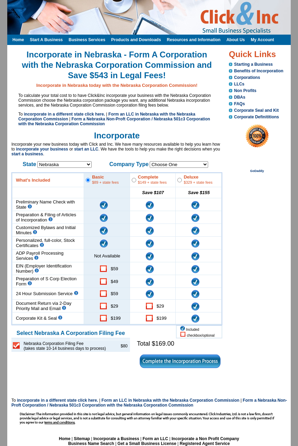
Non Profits (245, 90)
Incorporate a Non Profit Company (205, 438)
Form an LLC (155, 438)
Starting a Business (253, 64)
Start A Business (46, 39)
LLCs (239, 84)
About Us (235, 39)
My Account (262, 39)
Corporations (247, 77)
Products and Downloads (136, 39)
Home (64, 438)
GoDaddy (257, 171)
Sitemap (82, 438)
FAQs (239, 103)
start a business (27, 154)
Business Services (86, 39)
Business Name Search (91, 443)
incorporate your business (42, 149)
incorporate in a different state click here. (64, 114)
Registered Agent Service (205, 443)
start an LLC (86, 149)
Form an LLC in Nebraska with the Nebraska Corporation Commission (171, 400)
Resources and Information (194, 39)
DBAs (239, 97)
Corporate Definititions (256, 117)
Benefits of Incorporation (258, 71)
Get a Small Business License (147, 443)
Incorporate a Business (116, 438)
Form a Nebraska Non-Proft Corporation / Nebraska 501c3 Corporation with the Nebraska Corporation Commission (149, 403)
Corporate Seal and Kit (256, 110)
